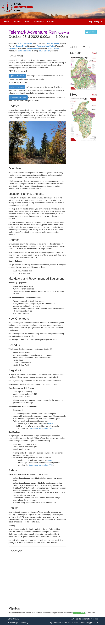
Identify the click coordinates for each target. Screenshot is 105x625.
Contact (51, 22)
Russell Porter (73, 623)
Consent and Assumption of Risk (41, 428)
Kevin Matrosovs (25, 43)
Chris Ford (13, 48)
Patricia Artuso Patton (46, 46)
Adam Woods (53, 48)
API (73, 619)
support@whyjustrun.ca (89, 623)
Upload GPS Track (17, 76)
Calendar (17, 22)
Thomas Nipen (58, 623)
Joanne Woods (33, 48)
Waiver (50, 423)
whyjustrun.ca (13, 619)
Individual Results (17, 87)
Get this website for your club (87, 619)
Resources (39, 22)
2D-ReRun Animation (18, 97)
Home (6, 22)
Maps (27, 22)
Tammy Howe (21, 46)
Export (90, 32)
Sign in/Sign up (96, 22)
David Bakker (44, 51)
